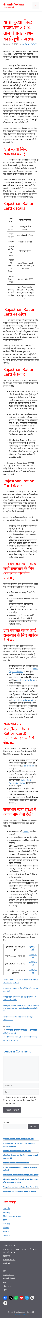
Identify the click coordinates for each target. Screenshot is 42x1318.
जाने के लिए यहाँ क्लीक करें (25, 680)
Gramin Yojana (13, 4)
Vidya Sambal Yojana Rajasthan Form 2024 (21, 1187)
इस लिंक (26, 831)
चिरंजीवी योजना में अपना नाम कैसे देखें (16, 1163)
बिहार (5, 1220)
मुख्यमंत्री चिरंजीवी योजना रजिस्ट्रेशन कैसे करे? (18, 1139)
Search (6, 1122)
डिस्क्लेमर (6, 1256)
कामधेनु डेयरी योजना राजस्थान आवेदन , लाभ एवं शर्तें (20, 1175)
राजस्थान (9, 1026)
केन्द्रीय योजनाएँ (8, 1274)
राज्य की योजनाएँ (9, 1278)
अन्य (4, 1290)
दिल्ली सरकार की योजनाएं (12, 1216)
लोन (4, 1282)
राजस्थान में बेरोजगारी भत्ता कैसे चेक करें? (17, 1151)
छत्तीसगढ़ (6, 1212)
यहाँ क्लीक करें (29, 765)
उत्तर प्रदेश (6, 1208)
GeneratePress (21, 1314)
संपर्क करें (6, 1263)
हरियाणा (6, 1227)
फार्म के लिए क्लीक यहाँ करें (23, 700)
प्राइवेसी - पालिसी (9, 1259)
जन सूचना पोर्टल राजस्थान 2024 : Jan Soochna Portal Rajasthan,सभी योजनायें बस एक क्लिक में (21, 1008)
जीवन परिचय (8, 1286)
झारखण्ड (6, 1235)
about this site (9, 1245)
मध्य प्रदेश (6, 1223)
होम (4, 1271)
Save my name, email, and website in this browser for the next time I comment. (21, 1100)
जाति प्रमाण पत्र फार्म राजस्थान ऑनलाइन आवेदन (19, 1191)
